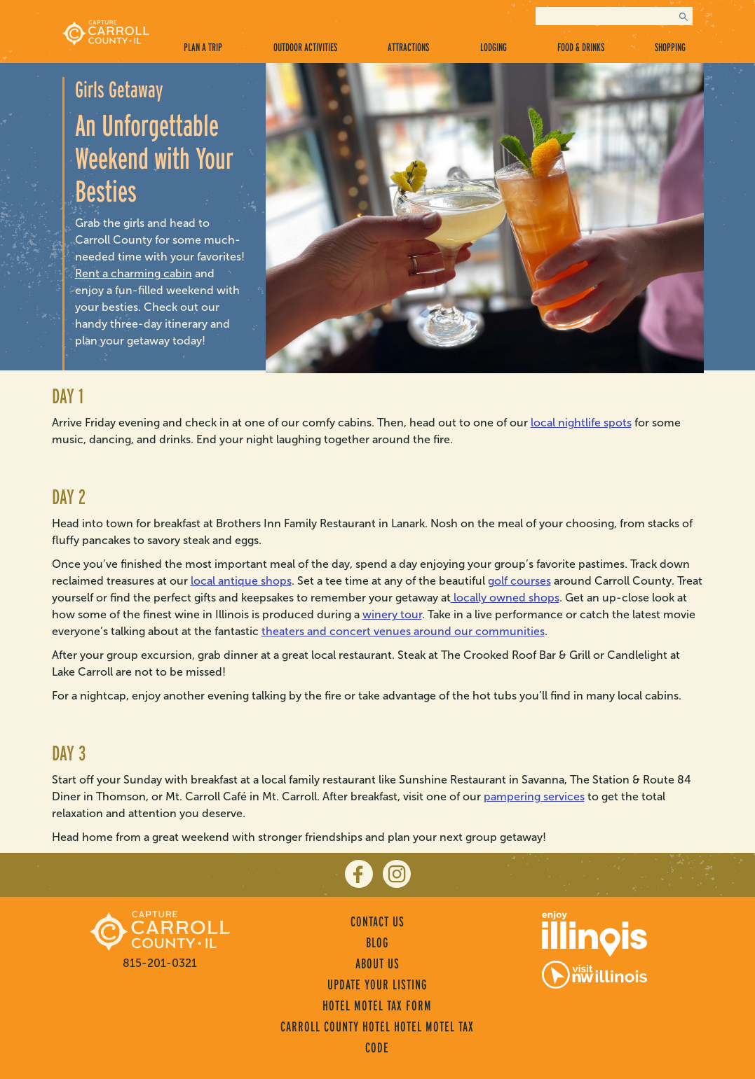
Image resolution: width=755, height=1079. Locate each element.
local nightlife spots (581, 423)
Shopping (670, 47)
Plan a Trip (203, 47)
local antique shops (241, 581)
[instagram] (397, 874)
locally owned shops (505, 598)
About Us (377, 963)
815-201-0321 (160, 963)
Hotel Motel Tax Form (377, 1005)
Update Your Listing (377, 984)
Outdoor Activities (305, 47)
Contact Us (377, 921)
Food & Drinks (580, 47)
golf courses (519, 581)
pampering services (534, 796)
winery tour (392, 614)
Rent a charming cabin (133, 273)
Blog (377, 942)
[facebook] (359, 874)
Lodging (493, 47)
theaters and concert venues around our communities (403, 631)
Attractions (408, 47)
